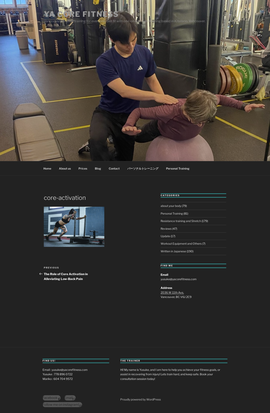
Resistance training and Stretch (181, 221)
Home (47, 168)
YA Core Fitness (81, 14)
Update (165, 236)
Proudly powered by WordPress (140, 399)
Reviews (166, 228)
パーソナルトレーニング (142, 168)
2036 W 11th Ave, (172, 292)
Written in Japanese (173, 251)
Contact (114, 168)
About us (65, 168)
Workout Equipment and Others (181, 243)
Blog (98, 168)
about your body (171, 206)
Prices (82, 168)
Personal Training (177, 168)
